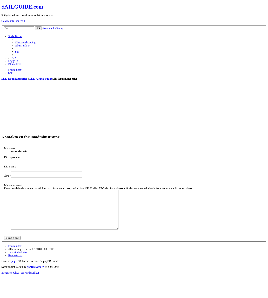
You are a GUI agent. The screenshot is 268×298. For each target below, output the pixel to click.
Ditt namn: (10, 166)
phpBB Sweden (35, 274)
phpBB (15, 268)
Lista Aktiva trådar (40, 78)
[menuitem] (25, 42)
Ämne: (8, 175)
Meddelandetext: (13, 185)
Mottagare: (10, 148)
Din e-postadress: (13, 157)
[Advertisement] (103, 107)
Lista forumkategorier (14, 78)
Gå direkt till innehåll (13, 20)
